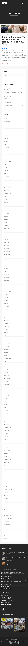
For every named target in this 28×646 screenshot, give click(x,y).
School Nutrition (7, 527)
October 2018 (6, 355)
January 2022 (6, 248)
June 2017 (6, 401)
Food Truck (6, 501)
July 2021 (5, 262)
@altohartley (15, 589)
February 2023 (7, 210)
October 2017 (6, 390)
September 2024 (7, 161)
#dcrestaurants (14, 573)
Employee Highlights (8, 489)
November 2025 (7, 127)
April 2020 (6, 303)
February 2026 (7, 121)
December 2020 (7, 283)
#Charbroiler (16, 572)
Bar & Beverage (7, 486)
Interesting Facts (7, 515)
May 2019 (6, 335)
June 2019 (6, 332)
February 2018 (7, 378)
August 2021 (6, 260)
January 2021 (6, 280)
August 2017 (6, 395)
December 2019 (7, 314)
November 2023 (7, 187)
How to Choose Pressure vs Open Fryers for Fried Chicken (14, 97)
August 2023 (6, 196)
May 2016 (6, 439)
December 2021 (7, 251)
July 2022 (5, 231)
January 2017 (6, 416)
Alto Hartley (17, 34)
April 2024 (6, 173)
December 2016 (7, 418)
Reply (2, 578)
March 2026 (6, 118)
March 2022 (6, 242)
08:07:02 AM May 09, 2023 (6, 584)
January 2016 (6, 447)
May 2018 (6, 369)
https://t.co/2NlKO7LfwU (6, 573)
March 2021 (6, 274)
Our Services (10, 641)
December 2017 (7, 384)
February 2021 (7, 277)
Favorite (8, 578)
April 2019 (6, 338)
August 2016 (6, 430)
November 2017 (7, 387)
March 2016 (6, 445)
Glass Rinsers (7, 504)
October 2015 (6, 456)
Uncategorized (7, 535)
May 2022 (6, 236)
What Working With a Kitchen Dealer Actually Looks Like (13, 88)
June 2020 (6, 297)
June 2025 (6, 138)
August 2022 (6, 228)
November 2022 (7, 219)
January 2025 (6, 153)
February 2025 (7, 150)
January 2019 (6, 346)
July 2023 (5, 199)
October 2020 (6, 288)
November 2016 (7, 421)
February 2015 (7, 471)
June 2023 (6, 202)
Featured (6, 495)
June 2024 (6, 170)
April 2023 (6, 205)
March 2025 (6, 147)
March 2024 (6, 176)
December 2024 (7, 156)
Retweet (5, 578)
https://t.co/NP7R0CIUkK (6, 575)
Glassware (6, 506)
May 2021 (6, 268)
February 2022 (7, 245)
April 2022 (6, 239)
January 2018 (6, 381)
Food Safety (6, 498)
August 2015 (6, 462)
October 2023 (6, 190)
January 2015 (6, 473)
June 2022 (6, 234)
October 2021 (6, 257)
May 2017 (6, 404)
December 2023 (7, 184)
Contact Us (23, 641)
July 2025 (5, 135)
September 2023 (7, 193)
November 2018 (7, 352)
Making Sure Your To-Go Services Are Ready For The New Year (14, 40)
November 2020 (7, 286)
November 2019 (7, 317)
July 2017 (5, 398)
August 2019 (6, 326)
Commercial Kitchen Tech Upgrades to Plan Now (13, 105)
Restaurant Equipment (8, 524)
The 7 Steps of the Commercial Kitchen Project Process (13, 93)
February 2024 (7, 179)
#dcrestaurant (21, 573)
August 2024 (6, 164)
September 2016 (7, 427)
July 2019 (5, 329)
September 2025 (7, 130)
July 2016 (5, 433)
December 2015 (7, 450)
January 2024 (6, 182)
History (5, 509)
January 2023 (6, 213)
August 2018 (6, 361)
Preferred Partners (8, 518)
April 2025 (6, 144)
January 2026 (6, 124)
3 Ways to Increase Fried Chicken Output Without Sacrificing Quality (14, 102)
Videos (5, 538)
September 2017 (7, 392)
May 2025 (6, 141)
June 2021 (6, 265)
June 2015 (6, 468)
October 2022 (6, 222)
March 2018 (6, 375)
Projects (17, 641)
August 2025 (6, 132)
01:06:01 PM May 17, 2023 (6, 576)
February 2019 (7, 343)
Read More (5, 63)
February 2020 (7, 309)
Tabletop (6, 530)
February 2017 (7, 413)
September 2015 (7, 459)
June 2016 (6, 436)
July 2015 (5, 465)
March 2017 (6, 410)
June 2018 (6, 366)
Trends (5, 532)
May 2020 (6, 300)
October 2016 (6, 424)
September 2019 (7, 323)
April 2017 (6, 407)
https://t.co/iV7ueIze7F (5, 583)
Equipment (6, 492)
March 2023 (6, 208)
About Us (3, 641)
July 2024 (5, 167)
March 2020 (6, 306)
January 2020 (6, 312)
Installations (6, 512)
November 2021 (7, 254)
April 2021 (6, 271)
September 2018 (7, 358)
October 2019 (6, 320)
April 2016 (6, 442)
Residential (6, 521)
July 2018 (5, 364)
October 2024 (6, 158)
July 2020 (5, 294)
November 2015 (7, 453)
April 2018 (6, 372)
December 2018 (7, 349)
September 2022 (7, 225)
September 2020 (7, 291)
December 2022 (7, 216)
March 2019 (6, 340)
